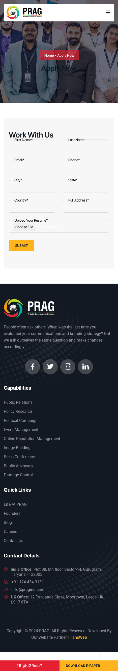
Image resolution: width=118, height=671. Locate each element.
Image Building (17, 447)
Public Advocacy (18, 465)
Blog (8, 522)
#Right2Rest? (29, 665)
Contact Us (13, 540)
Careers (10, 531)
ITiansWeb (77, 637)
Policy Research (18, 411)
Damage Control (18, 475)
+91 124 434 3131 (27, 582)
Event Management (21, 429)
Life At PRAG (15, 504)
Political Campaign (21, 420)
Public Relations (18, 402)
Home (49, 55)
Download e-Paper (83, 666)
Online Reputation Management (32, 438)
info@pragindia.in (27, 589)
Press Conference (19, 456)
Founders (12, 513)
